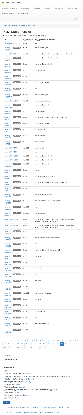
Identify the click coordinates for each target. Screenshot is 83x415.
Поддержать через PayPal (49, 412)
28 (44, 344)
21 (13, 344)
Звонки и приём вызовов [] (17, 373)
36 (5, 347)
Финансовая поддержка (49, 407)
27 (40, 344)
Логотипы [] (12, 384)
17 (71, 340)
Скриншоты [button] (60, 8)
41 (27, 347)
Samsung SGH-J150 (10, 44)
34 (70, 344)
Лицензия (35, 407)
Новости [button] (48, 8)
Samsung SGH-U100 (10, 156)
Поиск (61, 407)
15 (62, 340)
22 (18, 344)
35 (75, 344)
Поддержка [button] (26, 8)
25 (31, 344)
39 (18, 347)
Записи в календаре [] (15, 371)
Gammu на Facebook (13, 412)
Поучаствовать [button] (8, 13)
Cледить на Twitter (30, 412)
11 (45, 340)
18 (75, 340)
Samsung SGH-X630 (10, 219)
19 (5, 344)
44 (40, 347)
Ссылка (24, 371)
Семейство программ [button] (10, 8)
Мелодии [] (11, 392)
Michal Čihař (25, 407)
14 (58, 340)
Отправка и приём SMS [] (17, 395)
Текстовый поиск (10, 359)
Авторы (68, 407)
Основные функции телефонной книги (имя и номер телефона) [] (30, 390)
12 (49, 340)
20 (9, 344)
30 (53, 344)
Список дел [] (12, 398)
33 (66, 344)
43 (35, 347)
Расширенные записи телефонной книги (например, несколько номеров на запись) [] (37, 376)
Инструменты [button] (22, 13)
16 (66, 340)
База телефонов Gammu (21, 26)
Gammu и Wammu (11, 3)
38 (13, 347)
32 (62, 344)
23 (22, 344)
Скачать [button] (37, 8)
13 (53, 340)
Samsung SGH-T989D (11, 152)
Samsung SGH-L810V (10, 101)
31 (57, 344)
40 (22, 347)
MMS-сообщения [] (14, 387)
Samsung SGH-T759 (10, 148)
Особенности (9, 367)
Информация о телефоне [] (17, 382)
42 (31, 347)
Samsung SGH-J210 (10, 54)
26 (35, 344)
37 (9, 347)
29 (48, 344)
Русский (77, 19)
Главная (7, 26)
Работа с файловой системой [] (19, 379)
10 (40, 340)
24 (27, 344)
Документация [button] (73, 8)
